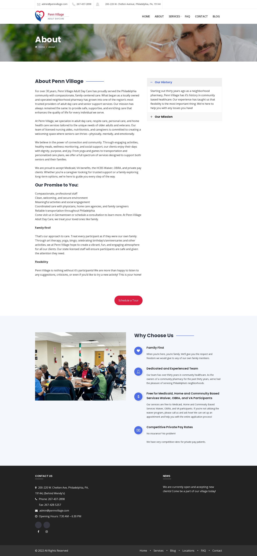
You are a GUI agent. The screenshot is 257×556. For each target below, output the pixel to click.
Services (174, 16)
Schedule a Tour (128, 300)
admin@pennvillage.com (54, 4)
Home (143, 550)
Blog (216, 16)
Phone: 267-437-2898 (52, 499)
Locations (188, 550)
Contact (201, 16)
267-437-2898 (84, 4)
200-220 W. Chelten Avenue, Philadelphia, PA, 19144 (132, 4)
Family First (155, 348)
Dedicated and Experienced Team (172, 368)
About (159, 16)
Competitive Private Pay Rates (170, 427)
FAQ (187, 16)
